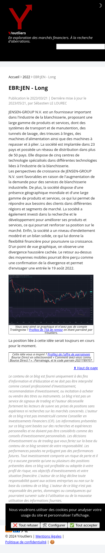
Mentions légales (48, 536)
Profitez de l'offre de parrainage (69, 354)
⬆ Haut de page (86, 368)
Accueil (14, 77)
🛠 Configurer (53, 525)
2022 (26, 77)
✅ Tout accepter (83, 525)
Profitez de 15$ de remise (46, 329)
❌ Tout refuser (25, 525)
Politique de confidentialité (25, 542)
